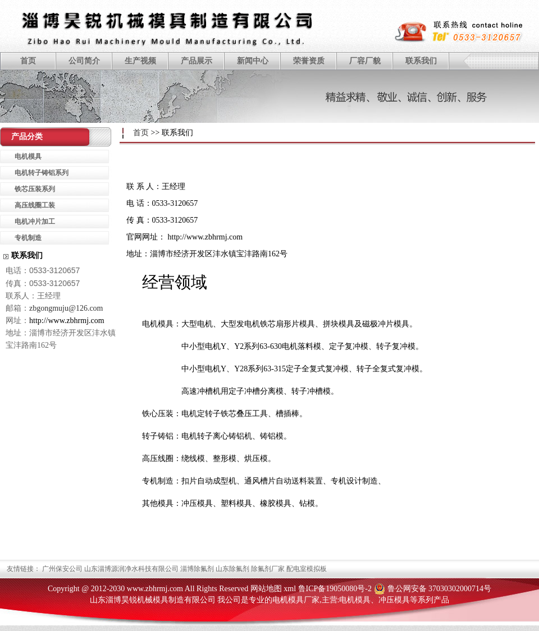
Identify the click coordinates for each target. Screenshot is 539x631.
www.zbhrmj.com (155, 588)
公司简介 (84, 61)
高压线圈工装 (35, 205)
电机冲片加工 (35, 221)
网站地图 (266, 588)
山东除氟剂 (232, 569)
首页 (28, 61)
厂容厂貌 (365, 61)
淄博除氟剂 (197, 569)
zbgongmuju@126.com (66, 308)
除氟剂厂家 (268, 569)
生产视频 (140, 61)
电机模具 (28, 156)
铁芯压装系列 (35, 189)
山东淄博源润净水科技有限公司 (131, 569)
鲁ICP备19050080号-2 (335, 588)
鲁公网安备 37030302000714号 (439, 588)
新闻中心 (252, 61)
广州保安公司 (62, 569)
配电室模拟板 (306, 569)
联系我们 (421, 61)
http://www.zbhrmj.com (205, 237)
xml (290, 588)
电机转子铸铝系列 (41, 173)
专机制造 (28, 238)
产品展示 (196, 61)
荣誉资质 (309, 61)
